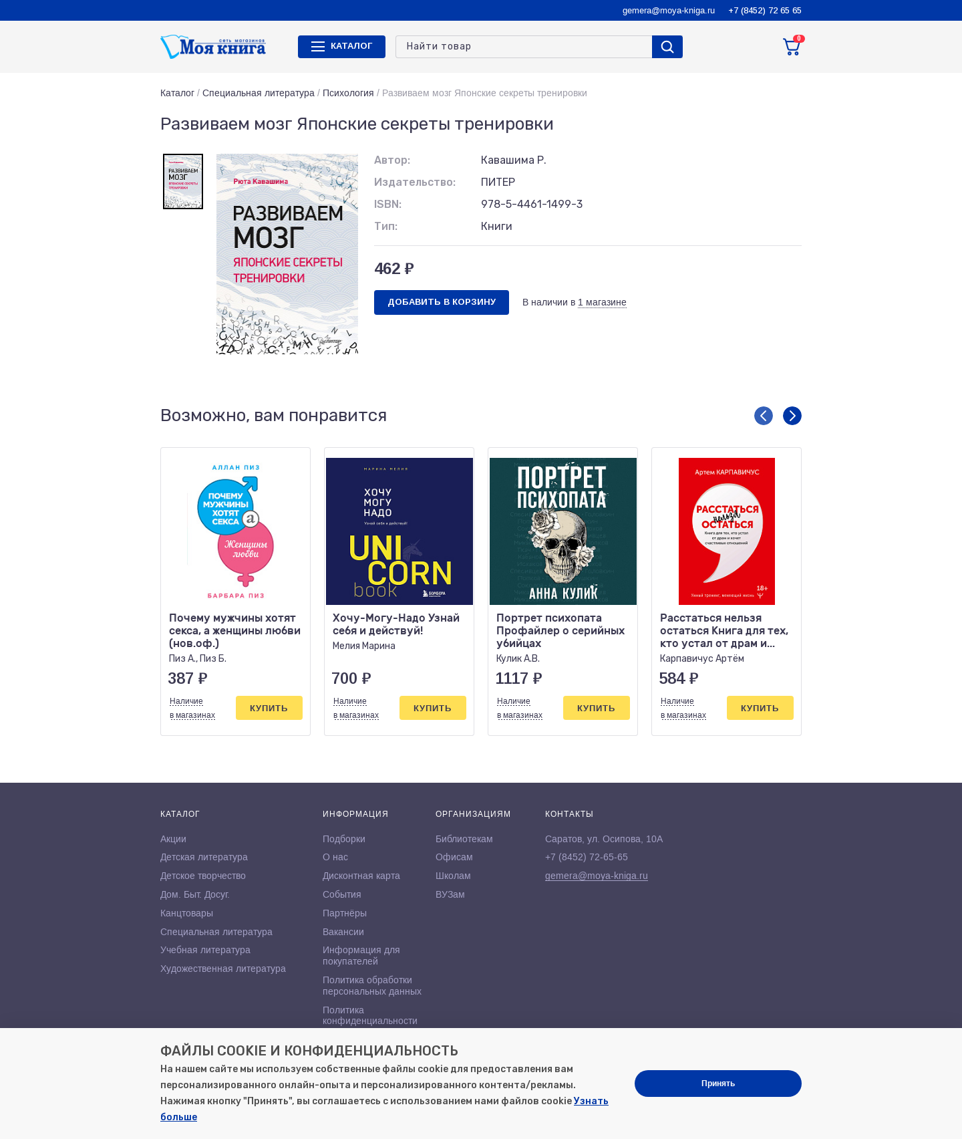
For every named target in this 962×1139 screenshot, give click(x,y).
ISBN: (388, 204)
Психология (348, 93)
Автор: (392, 160)
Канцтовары (186, 913)
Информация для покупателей (361, 955)
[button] (763, 415)
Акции (173, 839)
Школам (453, 875)
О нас (335, 857)
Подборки (344, 839)
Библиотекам (464, 839)
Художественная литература (223, 968)
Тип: (385, 226)
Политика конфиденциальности (370, 1016)
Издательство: (415, 182)
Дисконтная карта (361, 875)
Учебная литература (205, 949)
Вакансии (343, 931)
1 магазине (602, 302)
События (342, 894)
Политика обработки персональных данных (372, 986)
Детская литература (204, 857)
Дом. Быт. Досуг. (195, 894)
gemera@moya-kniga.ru (669, 10)
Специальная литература (258, 93)
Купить (269, 708)
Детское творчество (203, 875)
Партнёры (345, 913)
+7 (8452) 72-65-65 (586, 857)
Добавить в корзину (441, 302)
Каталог (177, 93)
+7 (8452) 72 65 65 (765, 10)
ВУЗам (450, 894)
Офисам (454, 857)
